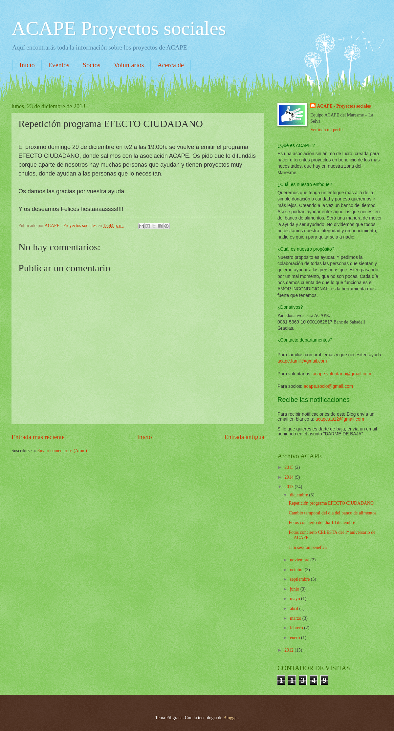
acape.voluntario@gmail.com (342, 373)
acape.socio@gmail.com (328, 386)
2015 (289, 467)
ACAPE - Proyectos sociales (344, 106)
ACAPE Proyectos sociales (118, 28)
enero (295, 637)
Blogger (230, 717)
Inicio (27, 65)
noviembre (300, 559)
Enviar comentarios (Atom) (62, 450)
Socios (91, 65)
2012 (289, 650)
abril (294, 608)
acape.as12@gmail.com (340, 419)
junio (295, 589)
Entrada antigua (244, 436)
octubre (297, 569)
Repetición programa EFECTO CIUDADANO (331, 503)
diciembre (299, 494)
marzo (296, 618)
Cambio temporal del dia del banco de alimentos (332, 513)
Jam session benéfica (308, 547)
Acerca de (170, 65)
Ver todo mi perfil (326, 129)
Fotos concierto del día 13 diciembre (322, 522)
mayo (295, 598)
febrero (297, 627)
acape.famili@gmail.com (302, 361)
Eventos (58, 65)
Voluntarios (129, 65)
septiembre (300, 579)
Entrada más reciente (38, 436)
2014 (289, 477)
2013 (289, 486)
